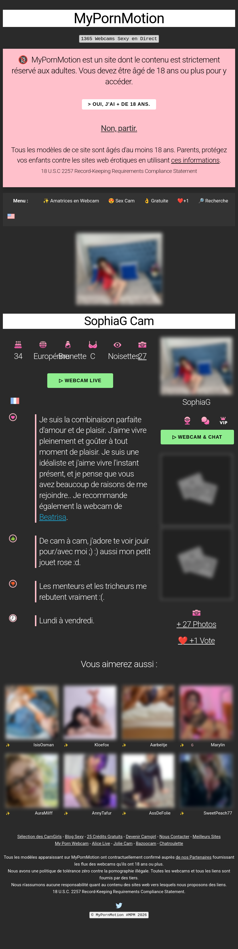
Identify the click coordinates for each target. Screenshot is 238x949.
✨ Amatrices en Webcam (71, 201)
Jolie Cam (123, 843)
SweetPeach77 (218, 813)
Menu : (20, 201)
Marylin (218, 744)
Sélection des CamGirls (39, 836)
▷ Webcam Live (80, 380)
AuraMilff (44, 813)
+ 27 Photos (196, 624)
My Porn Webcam (72, 843)
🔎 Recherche (213, 201)
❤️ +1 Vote (196, 640)
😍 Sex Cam (121, 201)
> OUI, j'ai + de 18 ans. (119, 104)
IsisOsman (44, 744)
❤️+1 (183, 201)
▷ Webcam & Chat (197, 437)
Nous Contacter (174, 836)
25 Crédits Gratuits (105, 836)
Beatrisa (52, 517)
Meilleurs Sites (207, 836)
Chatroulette (171, 843)
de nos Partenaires (193, 857)
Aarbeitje (158, 744)
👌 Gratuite (156, 201)
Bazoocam (146, 843)
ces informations (195, 160)
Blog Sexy (74, 836)
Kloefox (102, 744)
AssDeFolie (159, 813)
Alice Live (101, 843)
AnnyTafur (101, 813)
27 (142, 356)
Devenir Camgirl (141, 836)
